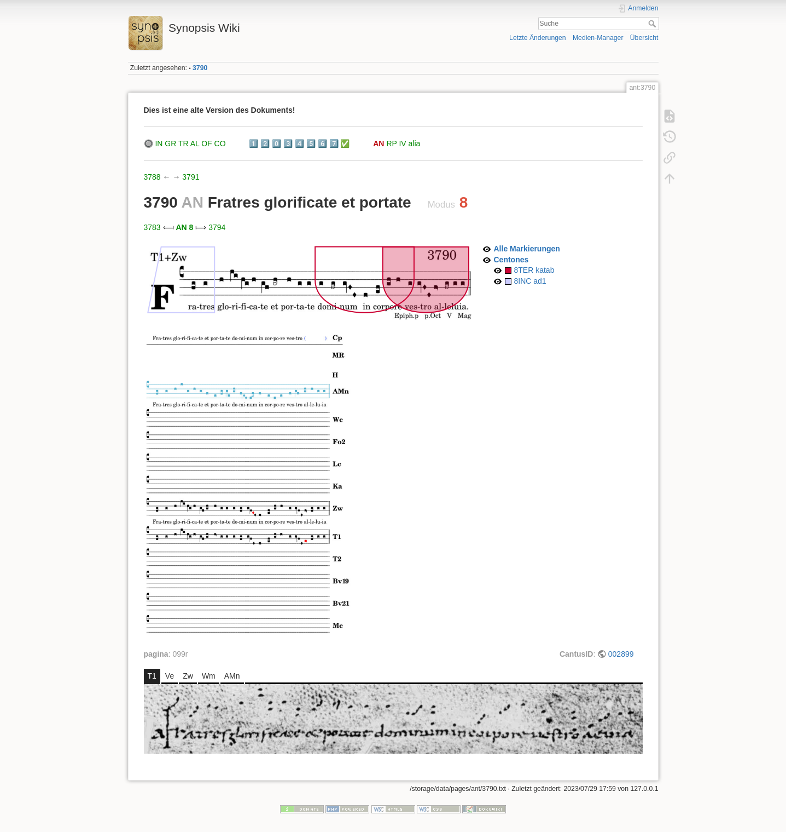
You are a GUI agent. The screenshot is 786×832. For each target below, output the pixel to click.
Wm (209, 676)
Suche (653, 23)
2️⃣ (265, 143)
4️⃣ (299, 143)
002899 (621, 654)
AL (195, 143)
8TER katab (534, 270)
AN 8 (184, 227)
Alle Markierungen (527, 248)
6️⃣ (322, 143)
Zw (188, 676)
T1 (152, 676)
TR (183, 143)
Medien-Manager (598, 38)
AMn (232, 676)
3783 (152, 227)
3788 (152, 177)
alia (415, 143)
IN (158, 143)
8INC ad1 (530, 281)
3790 (200, 68)
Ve (169, 676)
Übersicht (644, 38)
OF (206, 143)
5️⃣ (311, 143)
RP (391, 143)
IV (402, 143)
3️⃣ (288, 143)
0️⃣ (276, 143)
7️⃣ (334, 143)
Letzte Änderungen (537, 38)
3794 (216, 227)
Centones (511, 259)
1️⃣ (253, 143)
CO (220, 143)
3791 (190, 177)
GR (170, 143)
